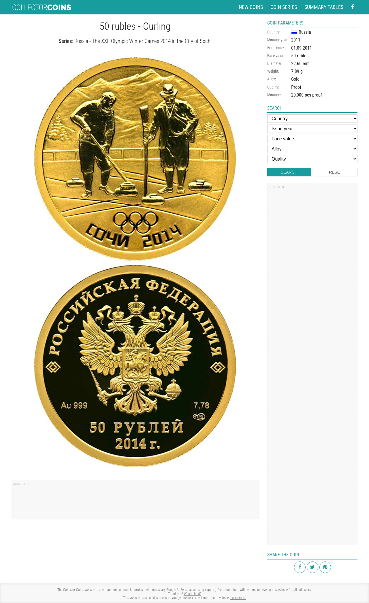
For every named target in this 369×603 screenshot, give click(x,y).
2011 (295, 40)
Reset (335, 172)
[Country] (312, 118)
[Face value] (312, 139)
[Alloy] (312, 149)
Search (289, 172)
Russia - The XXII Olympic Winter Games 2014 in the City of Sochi (143, 41)
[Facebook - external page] (352, 7)
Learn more (238, 598)
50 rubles (299, 56)
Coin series (283, 7)
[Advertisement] (135, 502)
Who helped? (192, 594)
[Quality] (312, 159)
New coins (251, 7)
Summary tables (323, 7)
